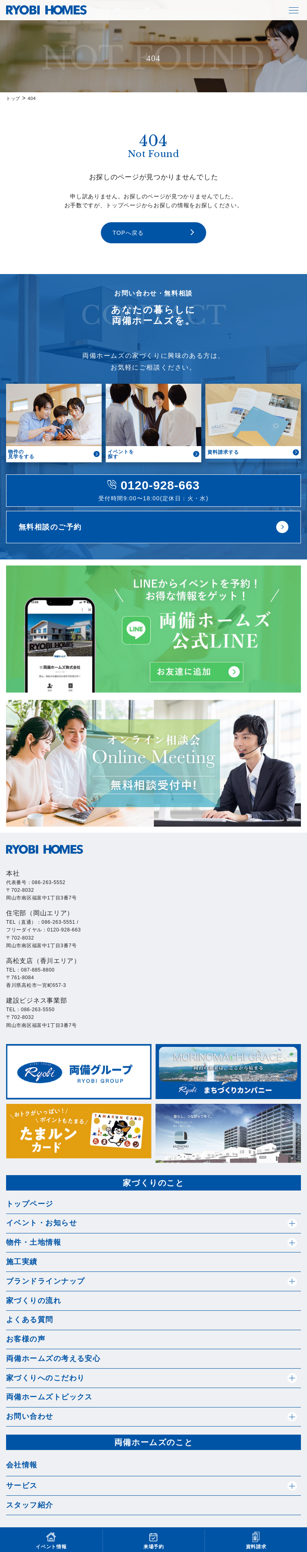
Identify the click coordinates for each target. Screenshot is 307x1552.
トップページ (29, 1204)
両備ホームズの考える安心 (53, 1358)
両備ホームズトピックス (49, 1397)
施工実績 (22, 1262)
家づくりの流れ (33, 1301)
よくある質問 (29, 1320)
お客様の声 (25, 1339)
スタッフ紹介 (29, 1505)
